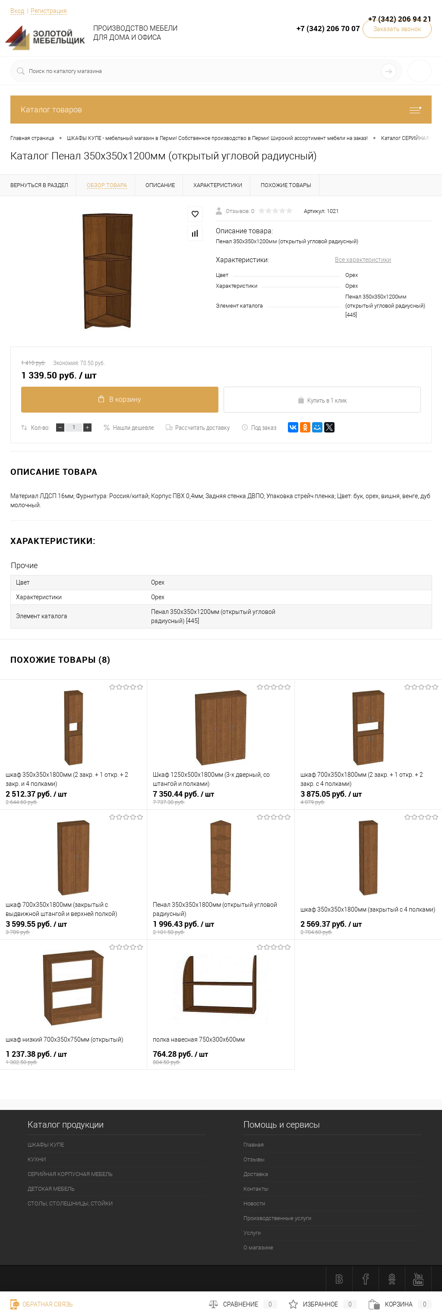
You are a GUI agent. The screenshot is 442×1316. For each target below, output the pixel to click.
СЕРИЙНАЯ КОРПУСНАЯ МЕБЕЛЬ (70, 1174)
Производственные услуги (277, 1218)
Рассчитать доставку (198, 427)
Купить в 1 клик (322, 400)
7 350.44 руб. (220, 797)
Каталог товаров (221, 109)
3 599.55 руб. (73, 927)
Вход (17, 10)
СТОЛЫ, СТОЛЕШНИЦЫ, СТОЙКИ (70, 1203)
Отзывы (254, 1159)
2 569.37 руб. (368, 927)
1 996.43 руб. (220, 927)
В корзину (119, 399)
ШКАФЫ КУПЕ (46, 1144)
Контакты (255, 1189)
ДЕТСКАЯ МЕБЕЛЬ (51, 1189)
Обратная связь (41, 1304)
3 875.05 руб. (368, 797)
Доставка (255, 1174)
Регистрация (49, 10)
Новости (254, 1203)
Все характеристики (363, 259)
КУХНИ (37, 1159)
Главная (253, 1144)
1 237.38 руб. (73, 1057)
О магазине (258, 1247)
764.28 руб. (220, 1057)
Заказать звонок (397, 28)
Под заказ (258, 427)
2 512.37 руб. (73, 797)
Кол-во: (40, 427)
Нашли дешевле (128, 427)
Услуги (252, 1233)
